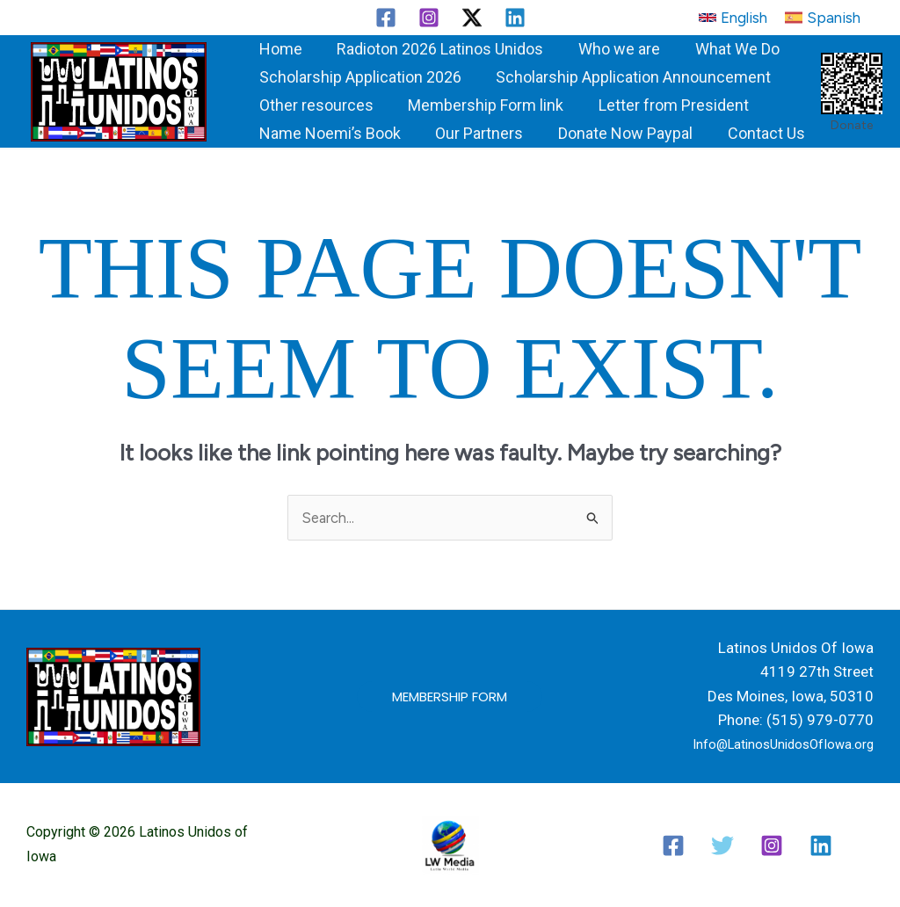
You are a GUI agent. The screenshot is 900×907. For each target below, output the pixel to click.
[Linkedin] (515, 17)
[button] (733, 17)
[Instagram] (428, 17)
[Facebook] (385, 17)
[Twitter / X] (472, 17)
